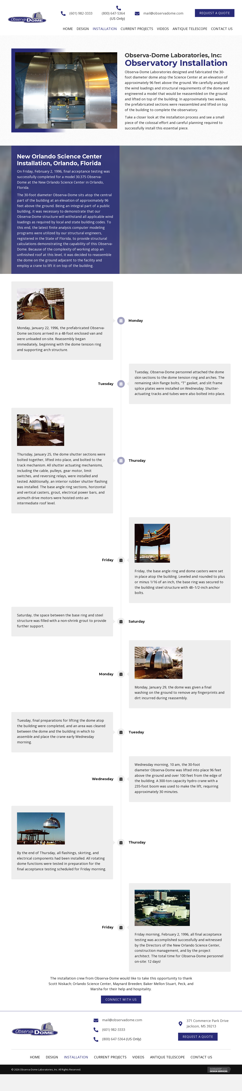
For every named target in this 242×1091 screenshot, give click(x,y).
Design (52, 1057)
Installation (76, 1057)
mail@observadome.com (163, 13)
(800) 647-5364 (113, 13)
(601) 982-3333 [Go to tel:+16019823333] (80, 13)
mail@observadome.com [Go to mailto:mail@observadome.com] (122, 1020)
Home (35, 1057)
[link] (68, 28)
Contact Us (201, 1057)
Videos (138, 1057)
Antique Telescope (167, 1057)
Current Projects (110, 1057)
